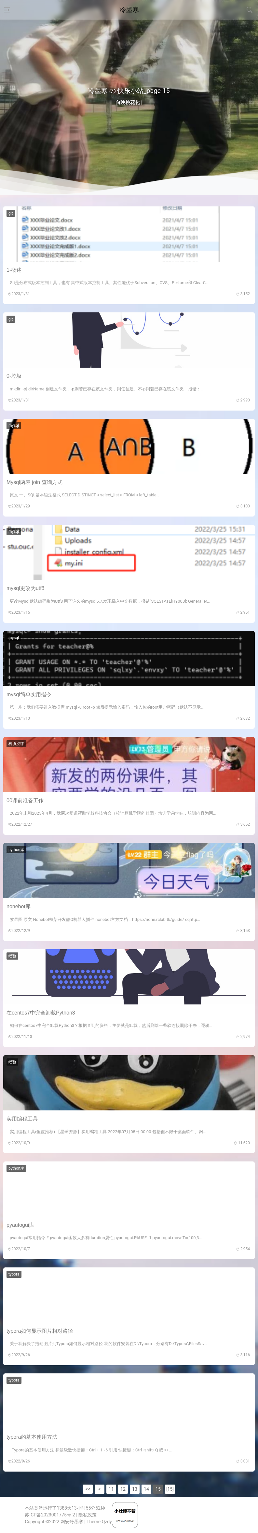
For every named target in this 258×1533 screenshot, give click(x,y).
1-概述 (14, 270)
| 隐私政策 (86, 1514)
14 (146, 1489)
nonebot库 (19, 906)
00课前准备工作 (25, 800)
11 (111, 1489)
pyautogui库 (20, 1225)
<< (88, 1489)
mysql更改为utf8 (25, 588)
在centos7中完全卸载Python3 (41, 1012)
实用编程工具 (22, 1118)
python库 (16, 849)
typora (14, 1274)
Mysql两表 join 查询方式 (34, 482)
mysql (13, 425)
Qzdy (107, 1521)
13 (134, 1489)
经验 (12, 956)
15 (158, 1489)
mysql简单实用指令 (29, 694)
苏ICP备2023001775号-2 (50, 1514)
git (10, 213)
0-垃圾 (14, 376)
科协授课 (16, 743)
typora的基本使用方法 (32, 1437)
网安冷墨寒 (72, 1521)
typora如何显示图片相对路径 (40, 1331)
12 (123, 1489)
